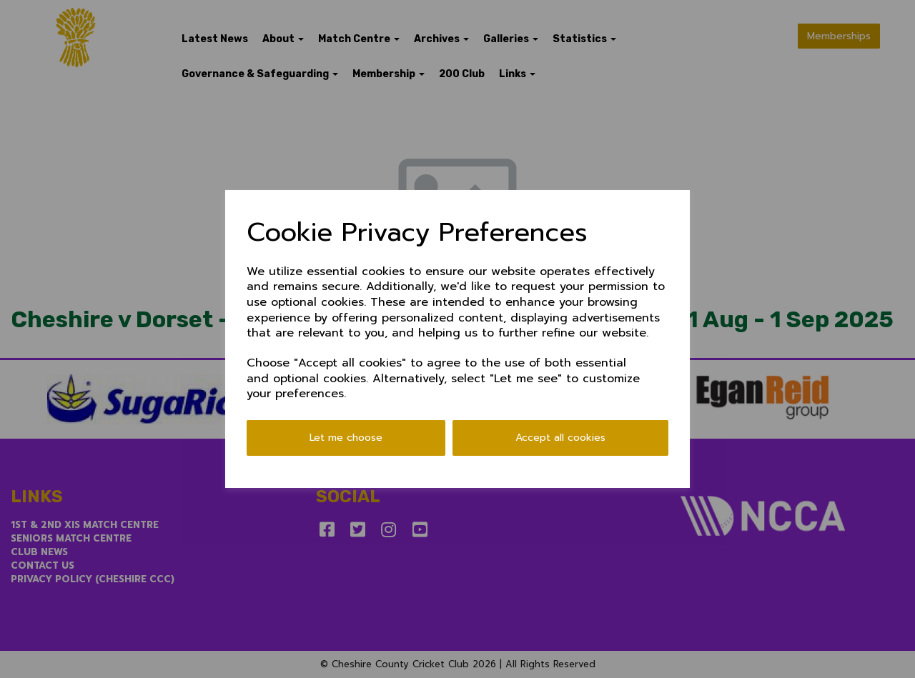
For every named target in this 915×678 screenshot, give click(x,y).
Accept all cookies (560, 437)
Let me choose (346, 437)
